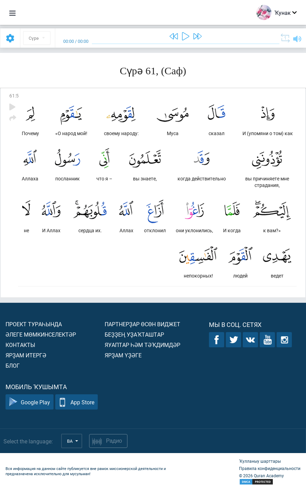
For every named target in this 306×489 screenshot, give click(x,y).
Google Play (29, 402)
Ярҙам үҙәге (123, 355)
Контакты (20, 344)
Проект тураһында (34, 324)
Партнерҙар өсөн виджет (142, 324)
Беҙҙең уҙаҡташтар (134, 334)
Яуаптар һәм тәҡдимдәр (142, 344)
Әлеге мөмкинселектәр (41, 334)
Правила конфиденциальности (269, 468)
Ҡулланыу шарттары (260, 461)
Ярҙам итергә (26, 355)
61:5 (14, 95)
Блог (13, 365)
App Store (76, 402)
